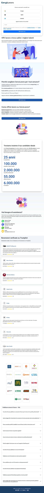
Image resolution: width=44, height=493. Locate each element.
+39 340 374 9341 (8, 228)
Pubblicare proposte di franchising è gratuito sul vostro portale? (15, 474)
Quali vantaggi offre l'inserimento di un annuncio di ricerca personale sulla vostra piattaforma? (21, 418)
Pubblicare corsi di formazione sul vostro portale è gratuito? (14, 456)
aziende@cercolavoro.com (10, 231)
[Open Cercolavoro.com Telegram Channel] (27, 490)
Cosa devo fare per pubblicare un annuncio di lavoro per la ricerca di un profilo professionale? (21, 411)
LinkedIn (14, 18)
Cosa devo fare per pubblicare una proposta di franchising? (14, 468)
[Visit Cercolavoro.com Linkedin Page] (18, 490)
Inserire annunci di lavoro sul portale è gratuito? (12, 430)
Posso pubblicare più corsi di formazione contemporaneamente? (15, 462)
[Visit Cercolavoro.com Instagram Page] (22, 490)
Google (14, 11)
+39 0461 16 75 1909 (9, 225)
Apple (13, 14)
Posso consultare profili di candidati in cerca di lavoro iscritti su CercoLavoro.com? (19, 424)
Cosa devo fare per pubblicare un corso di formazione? (13, 449)
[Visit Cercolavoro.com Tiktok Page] (26, 490)
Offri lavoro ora (22, 31)
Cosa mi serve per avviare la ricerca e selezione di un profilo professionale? (17, 437)
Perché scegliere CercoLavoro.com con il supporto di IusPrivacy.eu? (16, 443)
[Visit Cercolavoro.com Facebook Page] (16, 490)
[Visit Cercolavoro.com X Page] (20, 490)
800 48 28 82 (7, 221)
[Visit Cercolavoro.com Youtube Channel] (24, 490)
